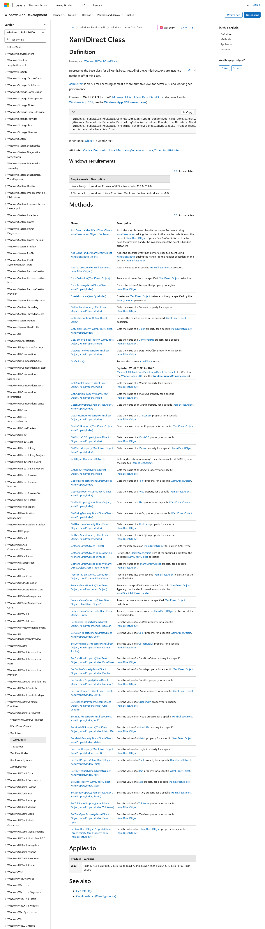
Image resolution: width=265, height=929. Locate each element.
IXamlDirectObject (136, 238)
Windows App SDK (81, 102)
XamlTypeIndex (125, 300)
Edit (192, 70)
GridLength (145, 415)
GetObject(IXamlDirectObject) (88, 459)
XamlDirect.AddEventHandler (133, 593)
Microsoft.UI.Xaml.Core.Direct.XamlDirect (138, 97)
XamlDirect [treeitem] (19, 727)
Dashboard (252, 15)
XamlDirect (76, 84)
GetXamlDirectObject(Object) (87, 546)
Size (141, 502)
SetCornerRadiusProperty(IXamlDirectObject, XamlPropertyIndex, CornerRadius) (92, 647)
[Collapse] (45, 24)
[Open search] (247, 5)
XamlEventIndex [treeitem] (19, 740)
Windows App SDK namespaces (125, 102)
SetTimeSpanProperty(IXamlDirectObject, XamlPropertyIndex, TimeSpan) (90, 818)
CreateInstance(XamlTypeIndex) (88, 296)
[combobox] (25, 32)
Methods (226, 39)
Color (142, 328)
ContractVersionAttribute (99, 150)
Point (141, 480)
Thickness (144, 524)
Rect (141, 491)
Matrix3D (144, 437)
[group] (132, 124)
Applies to (226, 44)
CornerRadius (146, 339)
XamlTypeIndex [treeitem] (18, 754)
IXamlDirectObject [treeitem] (20, 713)
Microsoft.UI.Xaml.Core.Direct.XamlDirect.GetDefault (146, 372)
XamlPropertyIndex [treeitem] (21, 747)
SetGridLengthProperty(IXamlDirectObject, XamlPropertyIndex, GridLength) (91, 705)
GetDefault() (77, 361)
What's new (234, 15)
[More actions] (192, 28)
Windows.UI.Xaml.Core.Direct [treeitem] (26, 707)
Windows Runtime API (92, 27)
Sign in (257, 4)
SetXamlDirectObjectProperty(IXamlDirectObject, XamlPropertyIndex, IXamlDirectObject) (91, 832)
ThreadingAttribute (166, 150)
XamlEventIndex (126, 234)
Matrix (142, 448)
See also (225, 49)
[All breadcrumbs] (72, 28)
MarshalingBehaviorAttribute (134, 150)
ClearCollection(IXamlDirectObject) (90, 278)
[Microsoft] (6, 5)
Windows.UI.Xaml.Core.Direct (127, 27)
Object (89, 140)
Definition (226, 34)
